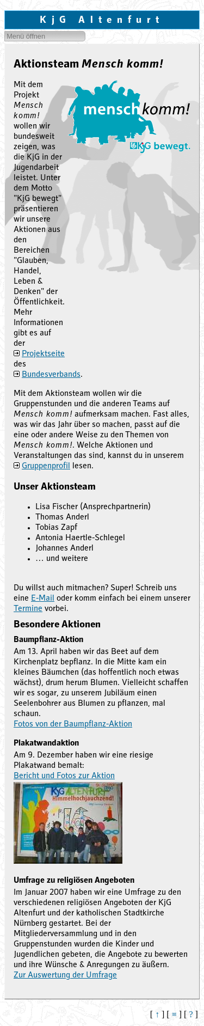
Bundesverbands (51, 375)
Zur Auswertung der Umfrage (65, 976)
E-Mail (42, 599)
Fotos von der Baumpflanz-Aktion (73, 724)
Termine (28, 609)
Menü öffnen (26, 36)
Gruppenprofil (46, 466)
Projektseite (43, 354)
